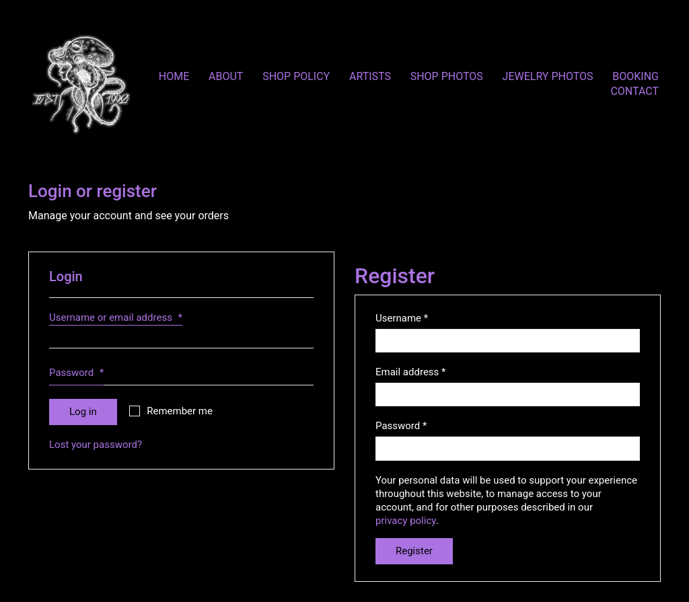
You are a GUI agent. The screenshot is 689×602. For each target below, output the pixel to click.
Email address (410, 372)
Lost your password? (95, 445)
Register (414, 551)
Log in (83, 412)
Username (401, 318)
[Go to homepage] (80, 84)
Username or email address (115, 318)
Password (76, 376)
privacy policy (405, 521)
